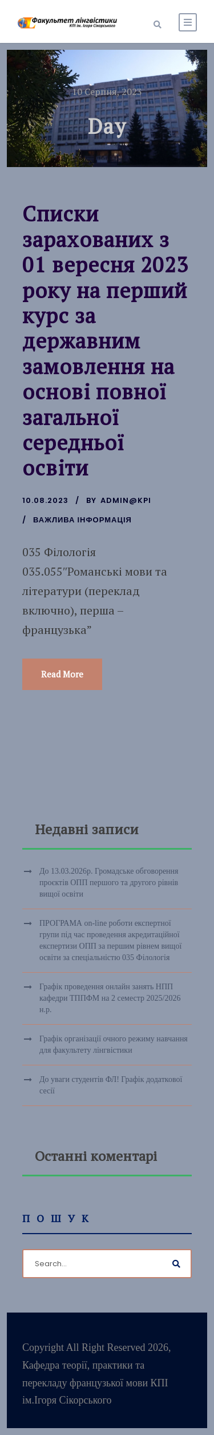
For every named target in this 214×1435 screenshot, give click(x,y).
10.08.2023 (45, 500)
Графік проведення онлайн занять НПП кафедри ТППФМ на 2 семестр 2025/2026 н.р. (109, 998)
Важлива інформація (82, 519)
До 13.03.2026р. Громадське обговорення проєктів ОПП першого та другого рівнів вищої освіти (109, 882)
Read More (62, 674)
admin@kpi (125, 500)
